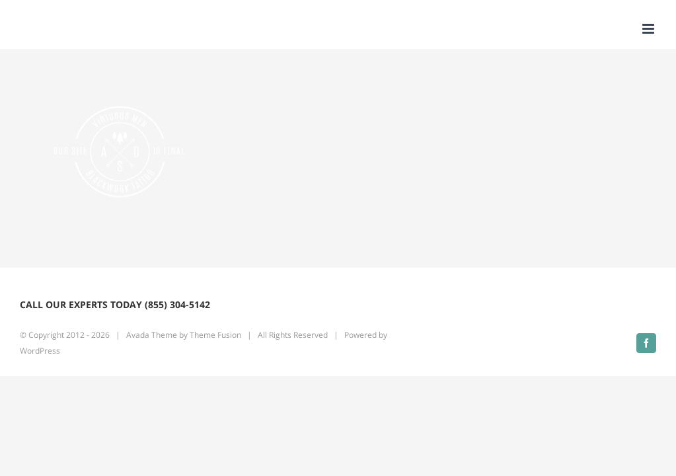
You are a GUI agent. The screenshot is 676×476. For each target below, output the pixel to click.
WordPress (40, 350)
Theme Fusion (215, 334)
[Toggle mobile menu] (649, 29)
